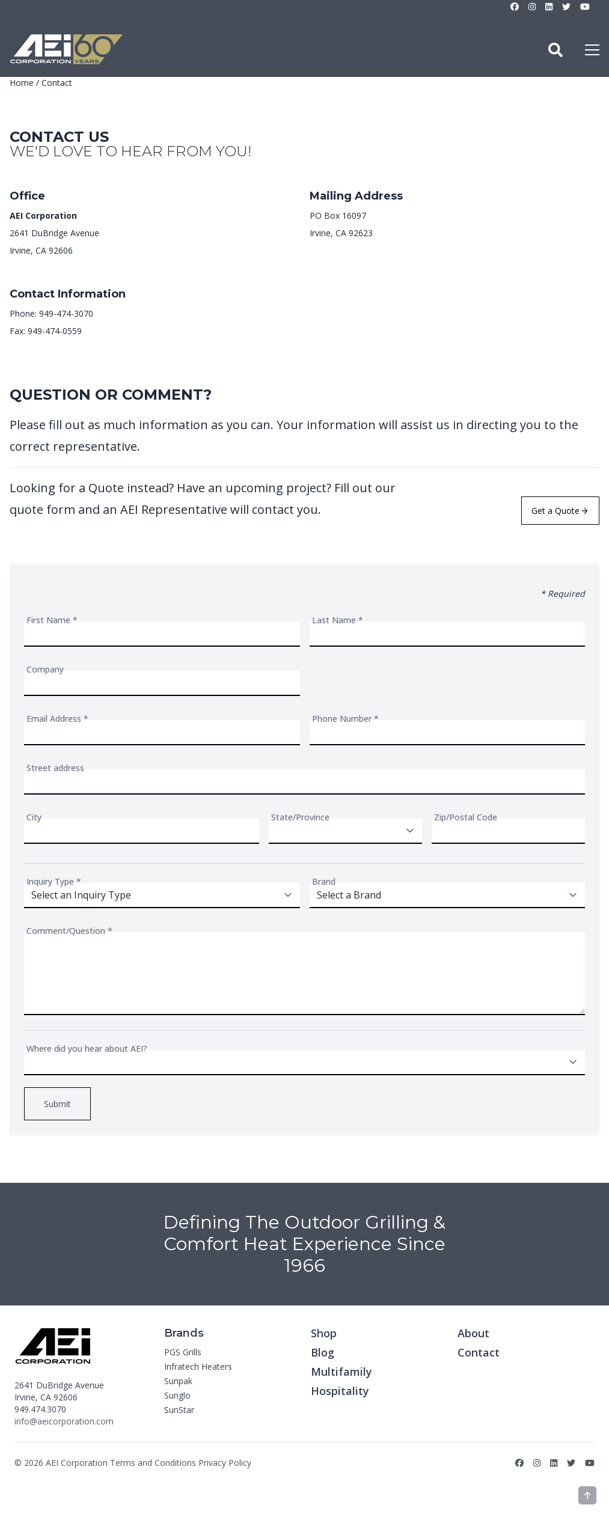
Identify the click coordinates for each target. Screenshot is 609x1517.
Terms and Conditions (153, 1462)
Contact (479, 1352)
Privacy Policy (224, 1462)
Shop (324, 1333)
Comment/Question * (69, 930)
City (33, 817)
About (473, 1333)
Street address (55, 768)
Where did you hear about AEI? (86, 1048)
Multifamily (341, 1371)
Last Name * (337, 620)
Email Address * (57, 718)
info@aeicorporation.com (64, 1421)
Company (45, 669)
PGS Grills (182, 1352)
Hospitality (340, 1391)
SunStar (179, 1409)
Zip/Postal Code (465, 817)
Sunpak (178, 1381)
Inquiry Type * (53, 881)
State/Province (300, 817)
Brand (323, 881)
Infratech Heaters (198, 1366)
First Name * (52, 620)
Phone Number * (345, 718)
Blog (322, 1352)
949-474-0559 (55, 331)
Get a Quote (559, 510)
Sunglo (177, 1395)
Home (22, 82)
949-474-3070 (66, 313)
